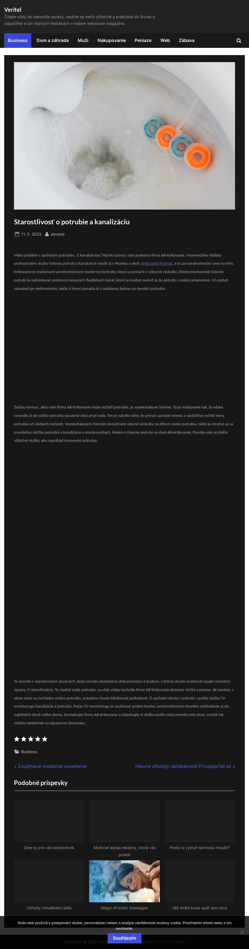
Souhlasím (124, 938)
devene (58, 233)
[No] (242, 932)
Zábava (187, 40)
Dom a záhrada (53, 40)
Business (18, 40)
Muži (83, 40)
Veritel (12, 9)
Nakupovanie (112, 40)
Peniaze (143, 40)
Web (165, 40)
